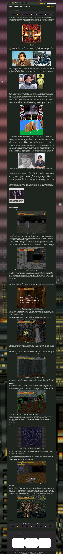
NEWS (30, 3)
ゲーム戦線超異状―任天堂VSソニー (16, 48)
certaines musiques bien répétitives (20, 456)
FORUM (33, 3)
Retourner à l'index (11, 520)
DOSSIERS (41, 3)
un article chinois (36, 47)
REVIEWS (37, 3)
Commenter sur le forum (51, 520)
